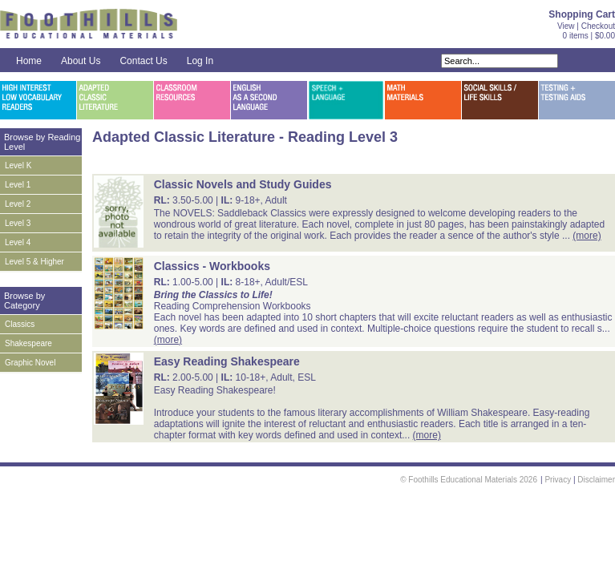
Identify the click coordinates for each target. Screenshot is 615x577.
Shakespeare (28, 343)
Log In (200, 61)
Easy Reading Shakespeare (227, 361)
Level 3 (17, 223)
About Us (80, 61)
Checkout (598, 26)
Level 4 (17, 242)
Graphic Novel (30, 362)
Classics (19, 324)
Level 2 (17, 204)
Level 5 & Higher (34, 261)
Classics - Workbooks (212, 266)
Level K (18, 165)
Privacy (557, 479)
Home (29, 61)
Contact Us (143, 61)
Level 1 (17, 184)
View (566, 26)
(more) (587, 235)
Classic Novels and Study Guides (243, 184)
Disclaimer (596, 479)
